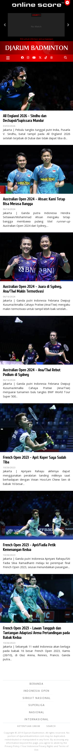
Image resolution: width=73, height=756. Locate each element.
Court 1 (36, 15)
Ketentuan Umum (28, 726)
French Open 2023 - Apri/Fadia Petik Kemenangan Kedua (29, 547)
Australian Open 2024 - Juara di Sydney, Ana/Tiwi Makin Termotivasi (32, 289)
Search (51, 726)
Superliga (36, 705)
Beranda (36, 683)
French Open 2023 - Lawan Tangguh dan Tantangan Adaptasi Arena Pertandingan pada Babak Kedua (36, 633)
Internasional (37, 719)
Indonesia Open (36, 690)
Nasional (36, 712)
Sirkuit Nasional (37, 698)
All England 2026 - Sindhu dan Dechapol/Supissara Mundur (24, 118)
